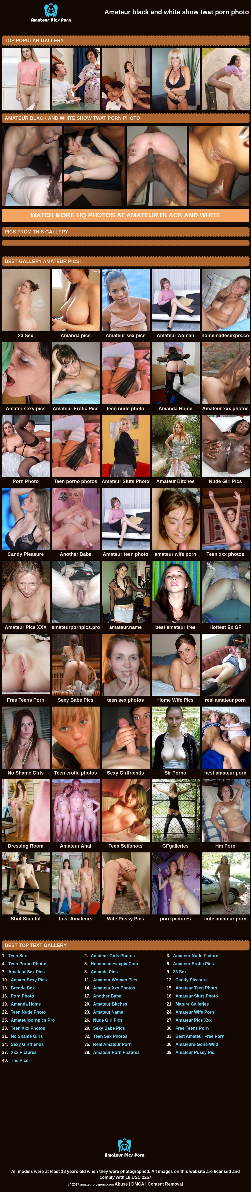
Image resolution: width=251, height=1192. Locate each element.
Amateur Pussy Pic (195, 1052)
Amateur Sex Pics (26, 972)
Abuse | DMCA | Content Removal (149, 1184)
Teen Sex (17, 955)
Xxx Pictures (24, 1052)
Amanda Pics (104, 972)
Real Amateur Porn (112, 1044)
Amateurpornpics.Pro (33, 1020)
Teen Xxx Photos (28, 1028)
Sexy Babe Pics (109, 1028)
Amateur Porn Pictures (116, 1052)
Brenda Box (23, 988)
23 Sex (180, 972)
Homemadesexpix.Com (114, 963)
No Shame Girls (27, 1036)
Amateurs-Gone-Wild (197, 1044)
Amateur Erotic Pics (193, 963)
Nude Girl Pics (107, 1020)
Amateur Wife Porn (195, 1012)
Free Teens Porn (192, 1028)
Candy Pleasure (192, 980)
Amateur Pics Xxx (194, 1020)
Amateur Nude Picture (195, 955)
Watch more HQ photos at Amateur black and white (126, 215)
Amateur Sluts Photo (197, 996)
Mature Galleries (192, 1004)
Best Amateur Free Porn (200, 1036)
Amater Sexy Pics (29, 980)
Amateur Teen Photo (196, 988)
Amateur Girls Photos (113, 955)
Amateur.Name (108, 1012)
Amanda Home (26, 1004)
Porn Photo (22, 996)
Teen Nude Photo (28, 1012)
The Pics (19, 1060)
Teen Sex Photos (110, 1036)
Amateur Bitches (110, 1004)
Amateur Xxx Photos (114, 988)
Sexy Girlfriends (27, 1044)
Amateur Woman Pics (115, 980)
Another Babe (107, 996)
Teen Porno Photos (27, 963)
